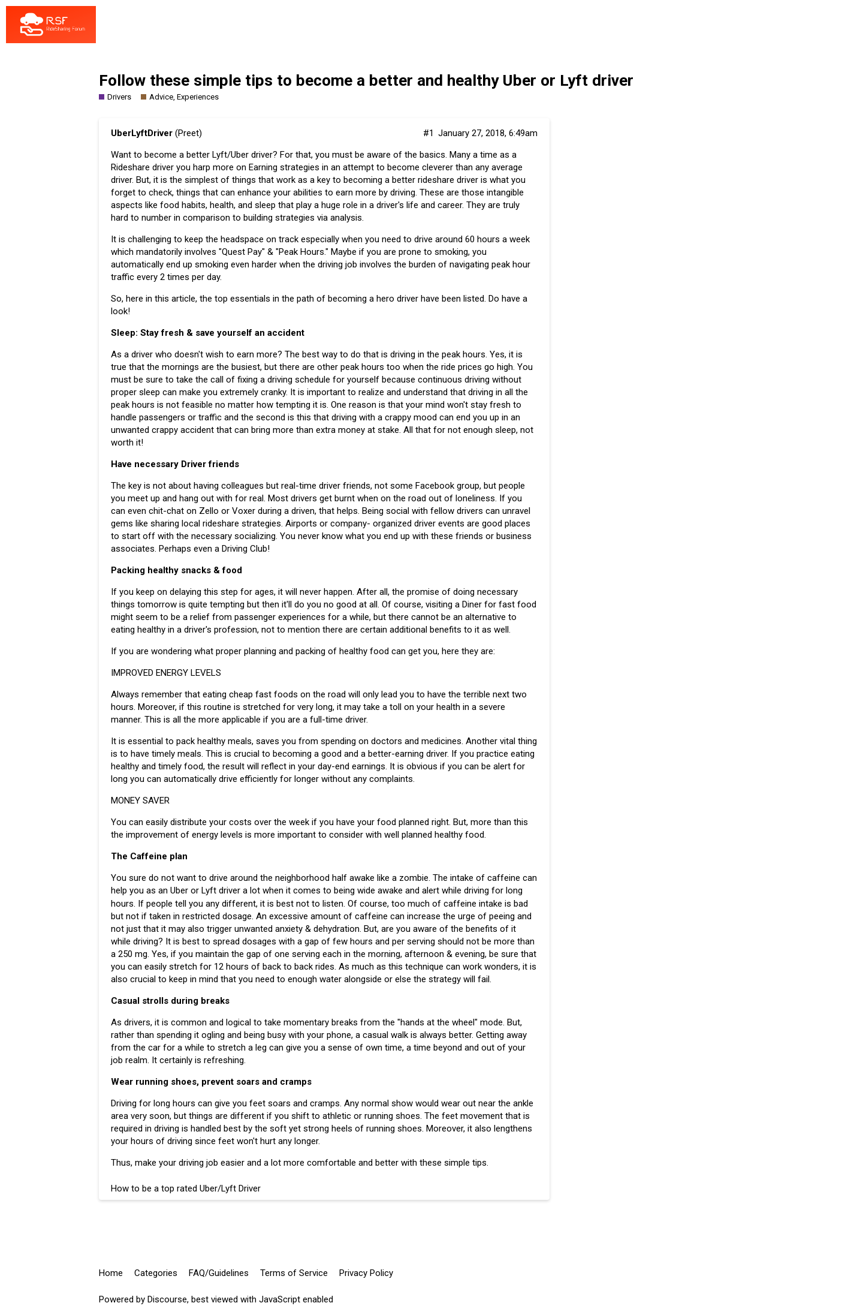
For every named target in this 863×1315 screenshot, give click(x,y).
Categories (155, 1273)
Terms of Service (294, 1273)
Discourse (167, 1299)
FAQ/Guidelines (219, 1273)
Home (111, 1273)
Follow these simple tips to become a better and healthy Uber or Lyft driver (366, 80)
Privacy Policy (366, 1273)
